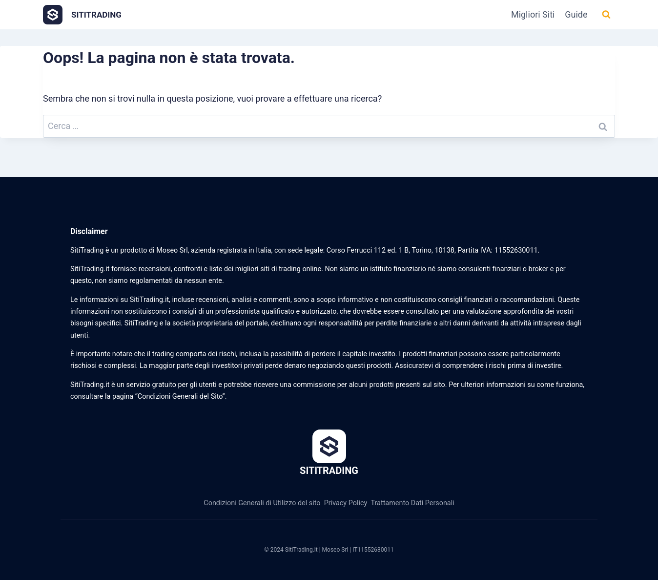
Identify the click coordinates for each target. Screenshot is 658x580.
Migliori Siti (533, 14)
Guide (576, 14)
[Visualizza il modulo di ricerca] (606, 14)
